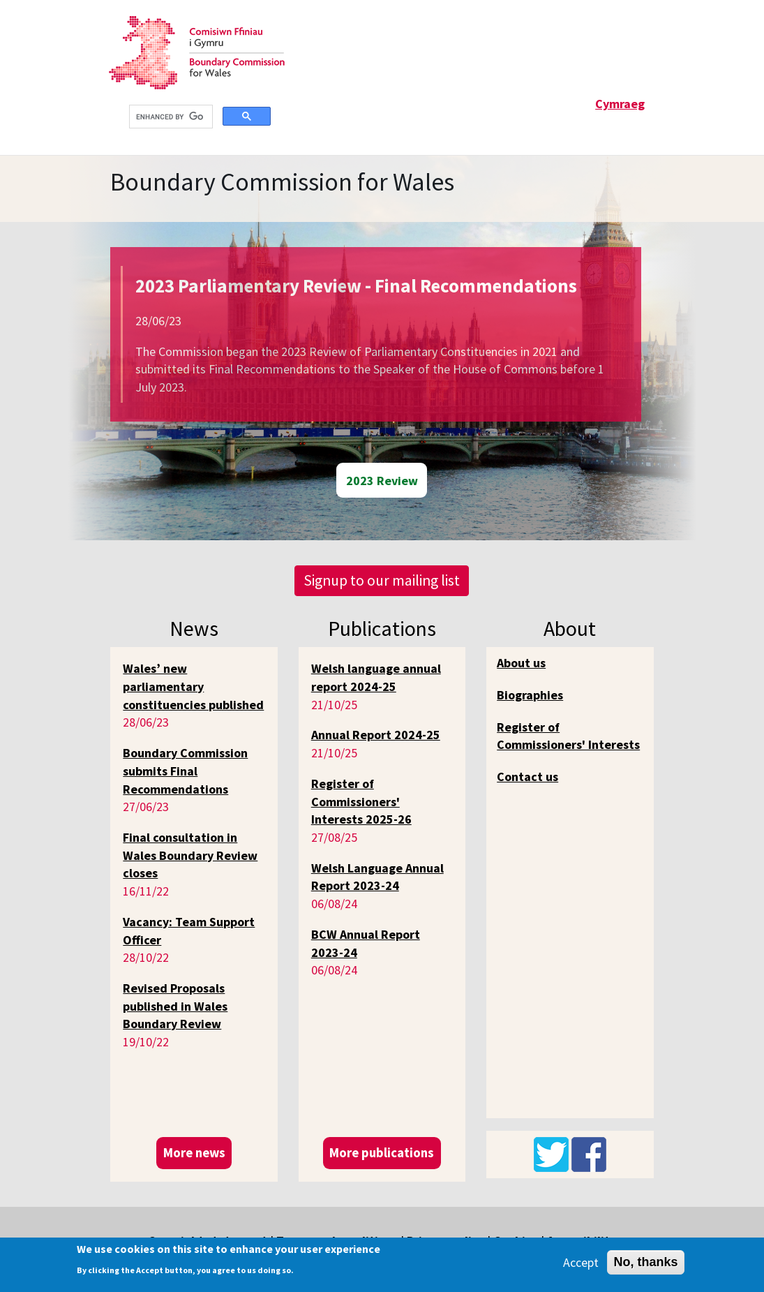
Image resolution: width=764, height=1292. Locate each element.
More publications (381, 1153)
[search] (169, 117)
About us (521, 663)
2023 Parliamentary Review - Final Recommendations (356, 285)
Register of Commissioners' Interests (568, 736)
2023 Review (382, 481)
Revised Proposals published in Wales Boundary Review (175, 1006)
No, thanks (645, 1262)
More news (194, 1153)
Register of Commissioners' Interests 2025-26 (361, 801)
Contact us (527, 776)
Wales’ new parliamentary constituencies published (193, 686)
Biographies (530, 695)
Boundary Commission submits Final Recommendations (185, 770)
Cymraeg (620, 104)
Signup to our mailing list (382, 580)
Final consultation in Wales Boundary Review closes (190, 855)
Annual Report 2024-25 (375, 735)
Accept (581, 1262)
